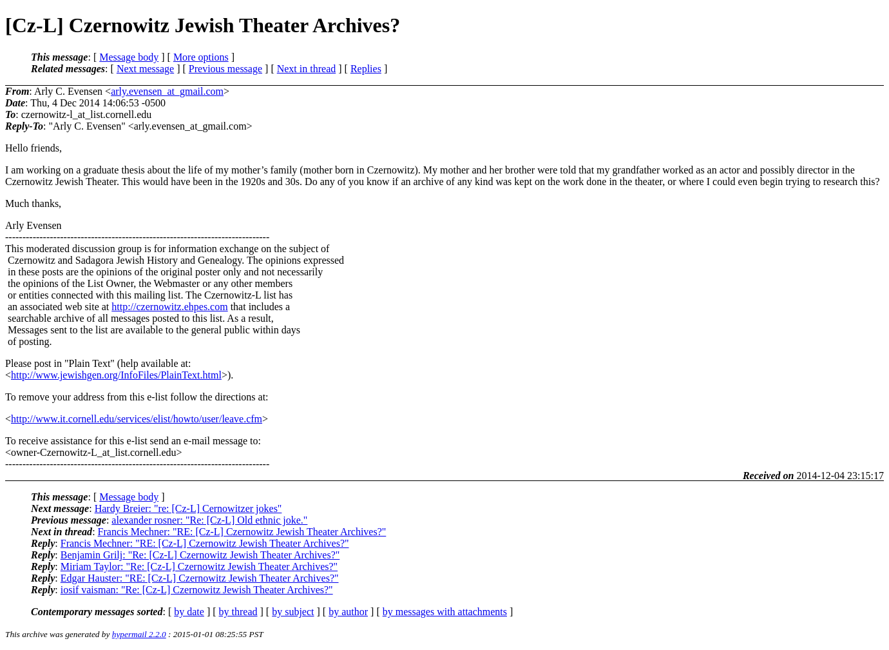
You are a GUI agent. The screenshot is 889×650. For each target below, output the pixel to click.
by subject (293, 611)
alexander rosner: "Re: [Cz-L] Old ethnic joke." (209, 520)
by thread (238, 611)
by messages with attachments (445, 611)
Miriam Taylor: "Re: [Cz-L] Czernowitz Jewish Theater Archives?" (199, 566)
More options (201, 57)
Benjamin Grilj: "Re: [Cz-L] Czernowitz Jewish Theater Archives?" (200, 554)
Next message (145, 68)
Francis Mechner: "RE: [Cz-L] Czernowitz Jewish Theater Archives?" (242, 531)
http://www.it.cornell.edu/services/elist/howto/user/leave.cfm (136, 418)
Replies (365, 68)
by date (189, 611)
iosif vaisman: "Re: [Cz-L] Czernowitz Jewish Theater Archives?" (197, 589)
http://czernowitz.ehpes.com (169, 306)
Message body (128, 57)
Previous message (225, 68)
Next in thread (306, 68)
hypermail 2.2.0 (139, 634)
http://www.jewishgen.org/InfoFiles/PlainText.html (116, 374)
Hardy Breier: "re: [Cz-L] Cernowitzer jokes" (188, 508)
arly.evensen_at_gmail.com (167, 91)
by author (348, 611)
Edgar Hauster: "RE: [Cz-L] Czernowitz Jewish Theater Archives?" (200, 578)
